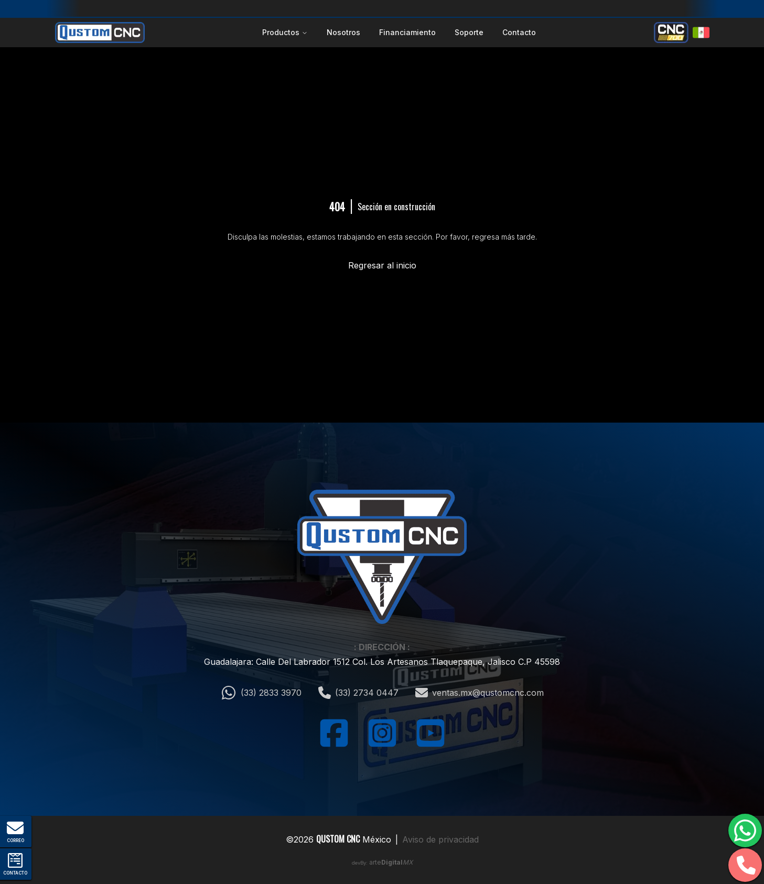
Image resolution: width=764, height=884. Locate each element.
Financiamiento (407, 32)
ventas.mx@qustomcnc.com (479, 692)
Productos (285, 32)
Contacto (519, 32)
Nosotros (343, 32)
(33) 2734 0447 (358, 692)
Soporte (469, 32)
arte (391, 862)
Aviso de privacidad (440, 839)
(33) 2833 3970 (261, 692)
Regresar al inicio (382, 265)
